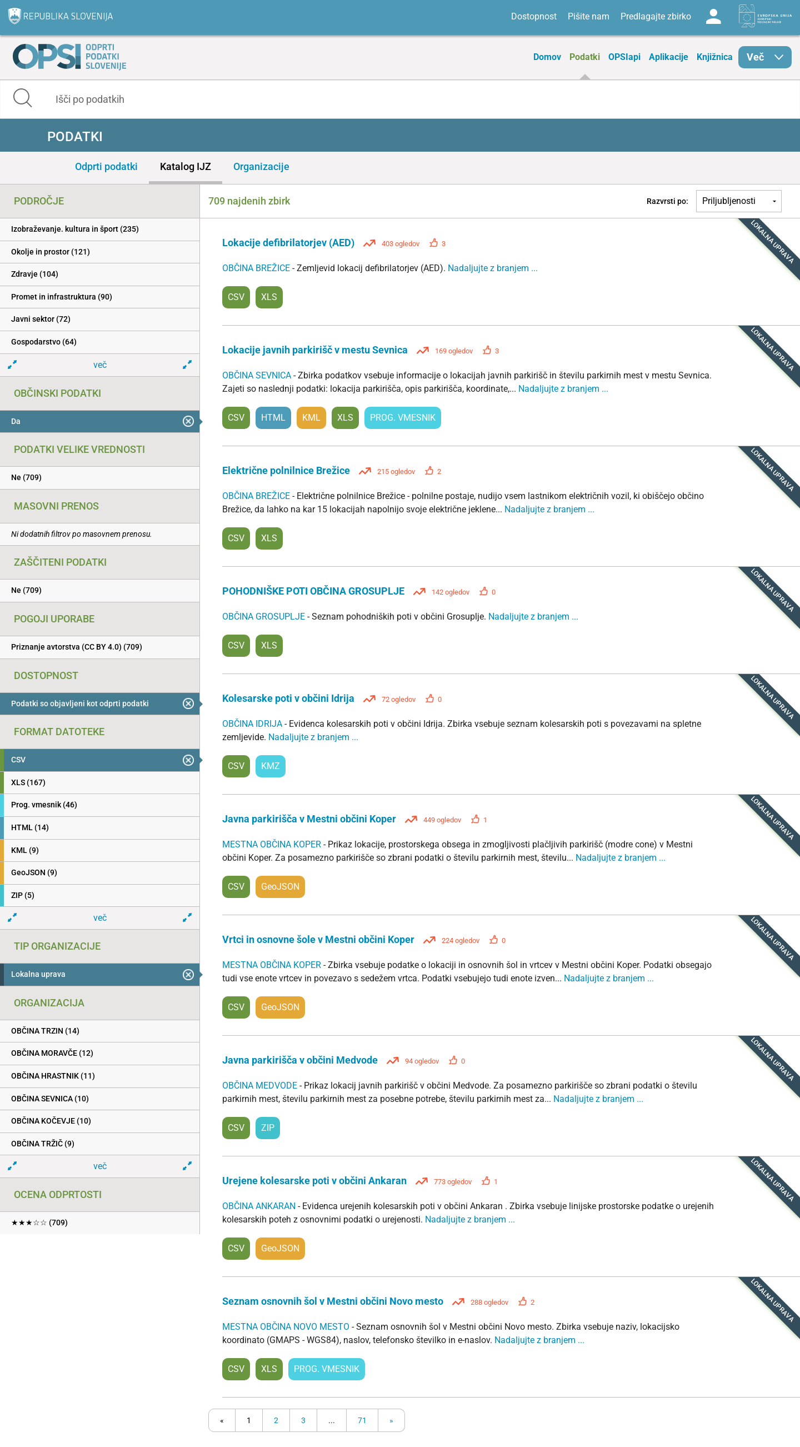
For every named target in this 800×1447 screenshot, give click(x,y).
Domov (547, 57)
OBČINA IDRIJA (253, 723)
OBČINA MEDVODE (260, 1085)
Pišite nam (588, 16)
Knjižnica (715, 57)
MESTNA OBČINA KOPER (272, 844)
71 (362, 1420)
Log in (713, 16)
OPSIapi (624, 57)
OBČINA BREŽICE (257, 268)
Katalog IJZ (185, 166)
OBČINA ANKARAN (260, 1206)
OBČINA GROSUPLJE (264, 616)
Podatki (584, 57)
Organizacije (261, 166)
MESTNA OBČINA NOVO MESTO (287, 1326)
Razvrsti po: (667, 201)
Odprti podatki (106, 166)
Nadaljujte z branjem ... (493, 268)
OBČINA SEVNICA (257, 375)
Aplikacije (668, 57)
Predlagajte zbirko (656, 16)
